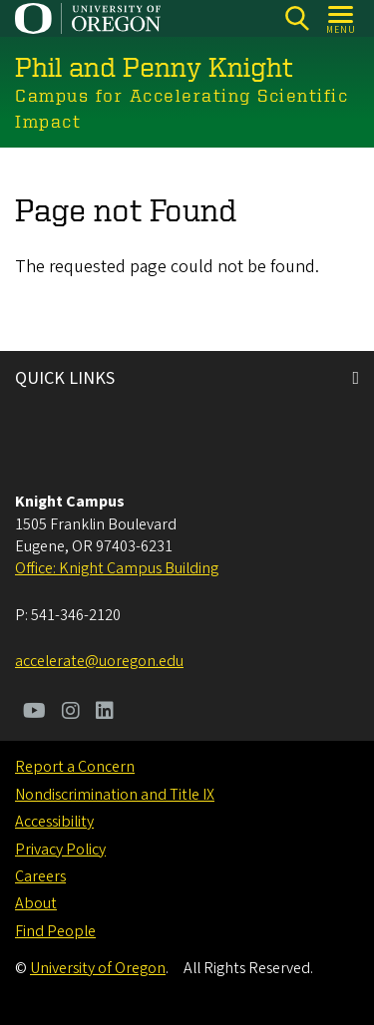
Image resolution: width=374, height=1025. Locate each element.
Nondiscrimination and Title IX (114, 795)
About (36, 903)
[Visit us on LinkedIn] (105, 713)
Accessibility (54, 822)
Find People (55, 931)
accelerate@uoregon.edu (99, 661)
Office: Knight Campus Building (116, 568)
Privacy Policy (60, 849)
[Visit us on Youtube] (34, 713)
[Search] (296, 18)
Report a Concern (75, 767)
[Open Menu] (341, 18)
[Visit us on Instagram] (71, 713)
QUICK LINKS (65, 378)
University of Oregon (98, 968)
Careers (40, 876)
